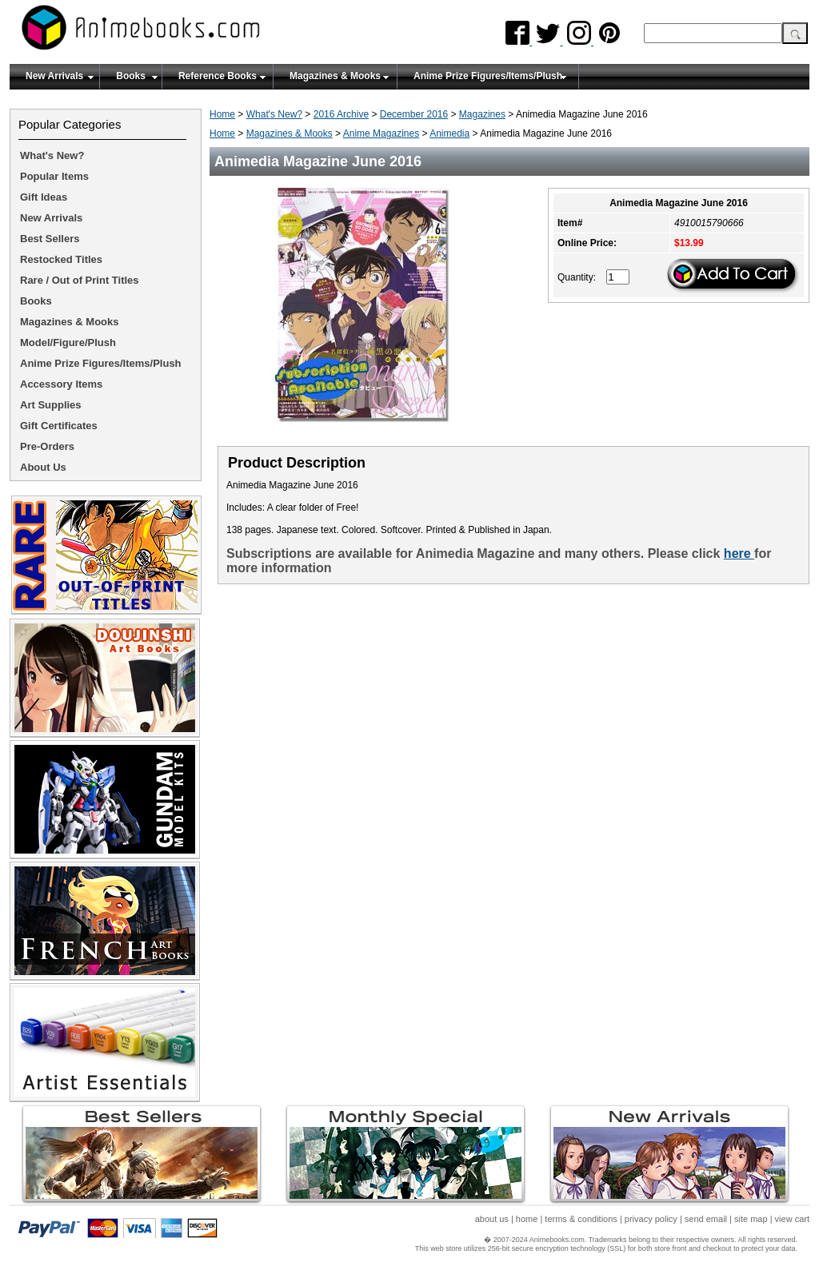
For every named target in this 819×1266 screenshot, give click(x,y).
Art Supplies (51, 405)
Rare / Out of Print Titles (79, 280)
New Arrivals (54, 76)
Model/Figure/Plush (68, 342)
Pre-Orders (47, 446)
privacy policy (651, 1219)
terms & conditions (581, 1219)
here (739, 553)
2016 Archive (341, 114)
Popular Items (54, 176)
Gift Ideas (43, 197)
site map (751, 1219)
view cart (792, 1219)
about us (492, 1219)
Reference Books (217, 76)
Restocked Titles (61, 259)
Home (222, 114)
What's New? (274, 114)
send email (706, 1219)
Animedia (449, 133)
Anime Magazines (381, 133)
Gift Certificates (59, 426)
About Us (43, 467)
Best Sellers (49, 239)
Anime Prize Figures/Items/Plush (487, 76)
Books (131, 76)
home (527, 1219)
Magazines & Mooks (335, 76)
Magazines (482, 114)
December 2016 (414, 114)
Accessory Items (61, 384)
